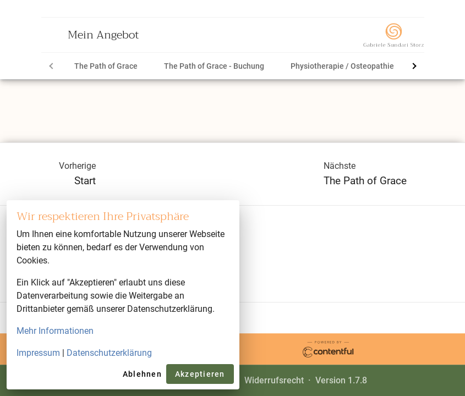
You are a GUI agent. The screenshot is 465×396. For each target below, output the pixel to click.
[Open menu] (54, 34)
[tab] (106, 66)
